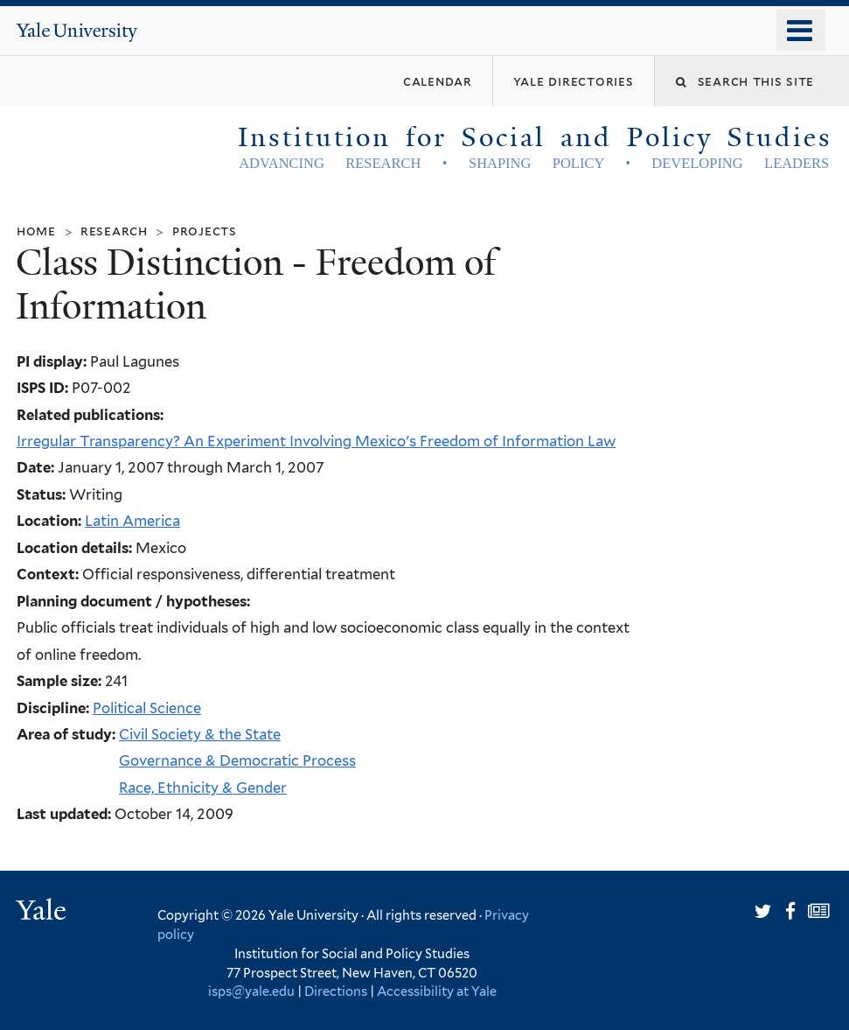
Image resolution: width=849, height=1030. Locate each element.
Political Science (147, 708)
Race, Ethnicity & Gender (203, 787)
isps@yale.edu (251, 991)
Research (114, 230)
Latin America (132, 520)
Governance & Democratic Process (237, 760)
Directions (335, 991)
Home (36, 230)
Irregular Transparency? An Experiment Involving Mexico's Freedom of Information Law (316, 441)
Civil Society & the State (200, 734)
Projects (204, 230)
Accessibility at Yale (437, 991)
